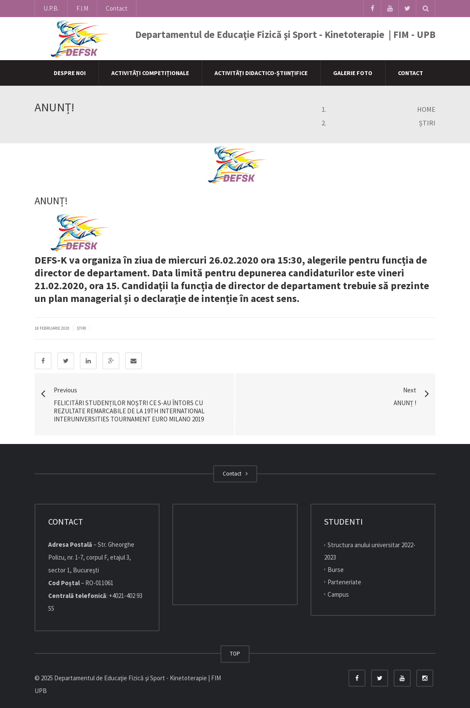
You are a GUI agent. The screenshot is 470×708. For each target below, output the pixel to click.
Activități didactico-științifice (261, 73)
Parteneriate (344, 582)
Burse (336, 570)
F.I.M (82, 8)
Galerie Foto (352, 73)
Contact (117, 8)
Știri (81, 328)
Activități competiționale (150, 73)
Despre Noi (70, 73)
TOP (235, 653)
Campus (338, 594)
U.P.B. (51, 8)
